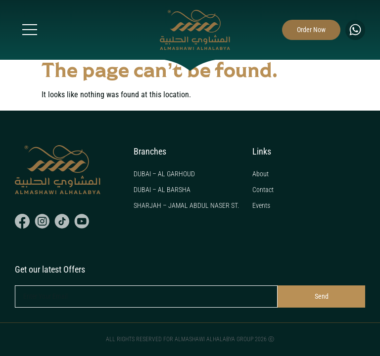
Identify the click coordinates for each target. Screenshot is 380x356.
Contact (263, 190)
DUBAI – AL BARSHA (162, 190)
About (260, 174)
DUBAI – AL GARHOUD (164, 174)
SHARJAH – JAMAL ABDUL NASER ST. (186, 205)
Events (261, 205)
